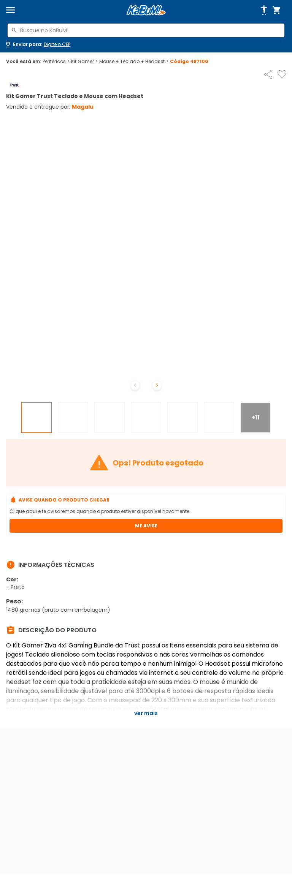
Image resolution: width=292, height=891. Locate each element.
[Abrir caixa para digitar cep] (37, 44)
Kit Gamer (84, 62)
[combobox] (146, 30)
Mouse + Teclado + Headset (133, 62)
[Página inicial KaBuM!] (146, 10)
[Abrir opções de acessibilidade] (264, 10)
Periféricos (56, 62)
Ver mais (146, 713)
